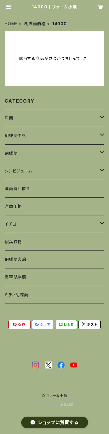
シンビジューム (18, 170)
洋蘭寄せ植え (17, 188)
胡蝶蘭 (11, 153)
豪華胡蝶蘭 (15, 277)
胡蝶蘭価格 (35, 23)
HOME (11, 23)
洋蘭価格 (13, 206)
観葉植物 (13, 241)
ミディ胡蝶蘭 (16, 294)
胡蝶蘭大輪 (15, 259)
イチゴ (10, 223)
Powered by (54, 405)
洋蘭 (9, 117)
